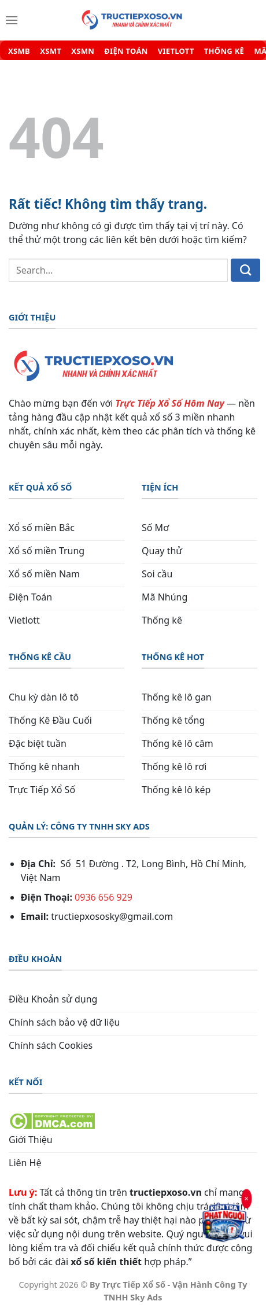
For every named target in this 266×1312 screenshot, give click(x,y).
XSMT (50, 51)
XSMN (82, 51)
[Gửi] (245, 270)
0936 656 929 (103, 897)
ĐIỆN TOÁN (125, 51)
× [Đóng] (246, 1198)
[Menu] (12, 20)
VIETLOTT (176, 51)
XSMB (19, 51)
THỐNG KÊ (224, 51)
